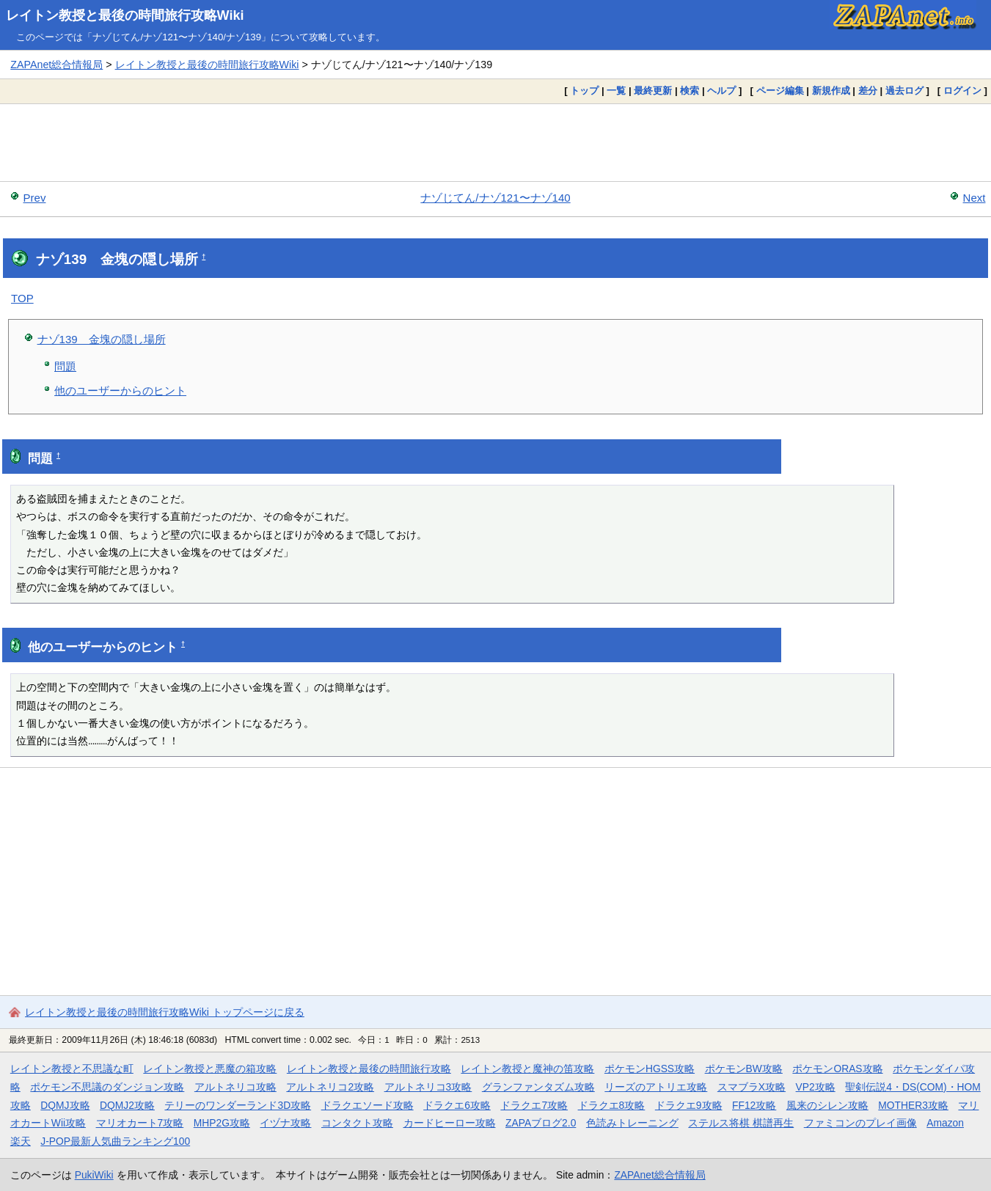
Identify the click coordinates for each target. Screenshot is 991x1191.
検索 (689, 90)
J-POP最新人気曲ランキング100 (115, 1141)
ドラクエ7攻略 (534, 1105)
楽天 (20, 1141)
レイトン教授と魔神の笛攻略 (527, 1068)
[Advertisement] (496, 142)
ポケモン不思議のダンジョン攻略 (107, 1087)
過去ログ (904, 90)
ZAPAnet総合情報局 (56, 64)
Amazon (945, 1123)
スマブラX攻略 (751, 1087)
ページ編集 (780, 90)
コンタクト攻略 (357, 1123)
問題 (65, 366)
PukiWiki (94, 1175)
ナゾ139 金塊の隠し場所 (101, 339)
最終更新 (653, 90)
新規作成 (831, 90)
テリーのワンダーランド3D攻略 (237, 1105)
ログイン (962, 90)
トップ (584, 90)
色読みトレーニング (632, 1123)
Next (974, 197)
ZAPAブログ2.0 (540, 1123)
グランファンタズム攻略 (538, 1087)
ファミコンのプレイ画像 (860, 1123)
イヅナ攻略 (285, 1123)
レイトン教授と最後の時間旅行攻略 (369, 1068)
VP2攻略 (815, 1087)
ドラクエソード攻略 (367, 1105)
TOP (22, 298)
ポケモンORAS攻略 (837, 1068)
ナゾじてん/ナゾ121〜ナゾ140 (495, 197)
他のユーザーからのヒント (120, 390)
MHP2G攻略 (222, 1123)
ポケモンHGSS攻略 (649, 1068)
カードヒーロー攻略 (449, 1123)
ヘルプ (721, 90)
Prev (34, 197)
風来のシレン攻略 (827, 1105)
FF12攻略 (754, 1105)
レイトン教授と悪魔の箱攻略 (210, 1068)
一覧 (616, 90)
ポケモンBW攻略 (744, 1068)
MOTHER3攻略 (913, 1105)
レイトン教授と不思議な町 (72, 1068)
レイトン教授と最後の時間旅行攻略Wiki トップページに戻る (164, 1012)
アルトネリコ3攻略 (428, 1087)
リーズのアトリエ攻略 (655, 1087)
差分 (867, 90)
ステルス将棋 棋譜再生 (741, 1123)
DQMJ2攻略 (127, 1105)
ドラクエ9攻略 (689, 1105)
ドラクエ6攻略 (457, 1105)
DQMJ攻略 (64, 1105)
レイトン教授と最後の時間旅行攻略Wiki (125, 15)
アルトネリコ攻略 (235, 1087)
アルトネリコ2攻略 (330, 1087)
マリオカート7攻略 (140, 1123)
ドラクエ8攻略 (612, 1105)
